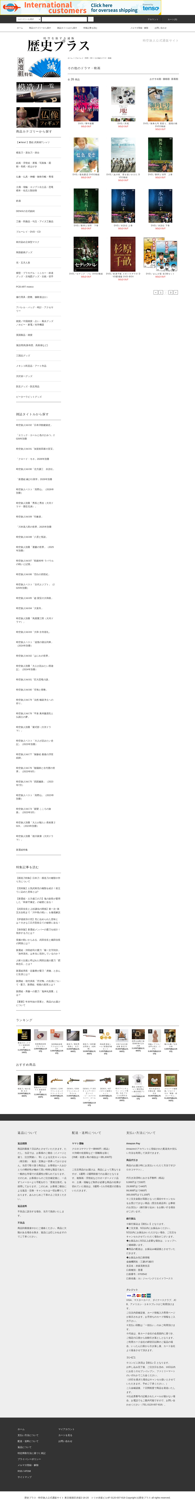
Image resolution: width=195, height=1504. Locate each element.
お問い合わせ (159, 28)
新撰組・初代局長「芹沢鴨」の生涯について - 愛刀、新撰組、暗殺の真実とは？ (38, 983)
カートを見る (65, 1435)
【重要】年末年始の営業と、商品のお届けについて (38, 1003)
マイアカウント (66, 1429)
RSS (20, 1471)
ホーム (20, 28)
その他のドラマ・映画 (103, 58)
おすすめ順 (155, 79)
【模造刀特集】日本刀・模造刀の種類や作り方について (38, 880)
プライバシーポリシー (29, 1459)
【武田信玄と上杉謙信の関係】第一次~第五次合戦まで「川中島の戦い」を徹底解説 (38, 911)
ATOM (27, 1471)
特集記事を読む (88, 28)
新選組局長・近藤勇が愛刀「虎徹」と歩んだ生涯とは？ (38, 972)
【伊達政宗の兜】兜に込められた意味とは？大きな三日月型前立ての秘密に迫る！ (38, 921)
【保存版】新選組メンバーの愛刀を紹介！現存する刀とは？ (38, 931)
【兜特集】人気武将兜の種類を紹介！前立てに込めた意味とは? (38, 890)
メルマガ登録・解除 (137, 28)
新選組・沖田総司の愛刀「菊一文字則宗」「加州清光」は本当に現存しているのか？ (38, 952)
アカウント (151, 19)
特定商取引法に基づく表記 (32, 1453)
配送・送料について (28, 1441)
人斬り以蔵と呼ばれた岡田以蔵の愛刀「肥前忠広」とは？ (38, 962)
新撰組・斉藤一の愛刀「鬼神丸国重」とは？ (37, 993)
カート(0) (170, 19)
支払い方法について (28, 1435)
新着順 (174, 79)
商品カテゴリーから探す (38, 28)
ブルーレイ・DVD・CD (84, 58)
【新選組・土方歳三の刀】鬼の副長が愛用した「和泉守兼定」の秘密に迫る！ (38, 900)
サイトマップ (25, 1477)
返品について (25, 1447)
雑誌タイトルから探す (65, 28)
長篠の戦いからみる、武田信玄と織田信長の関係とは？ (38, 942)
